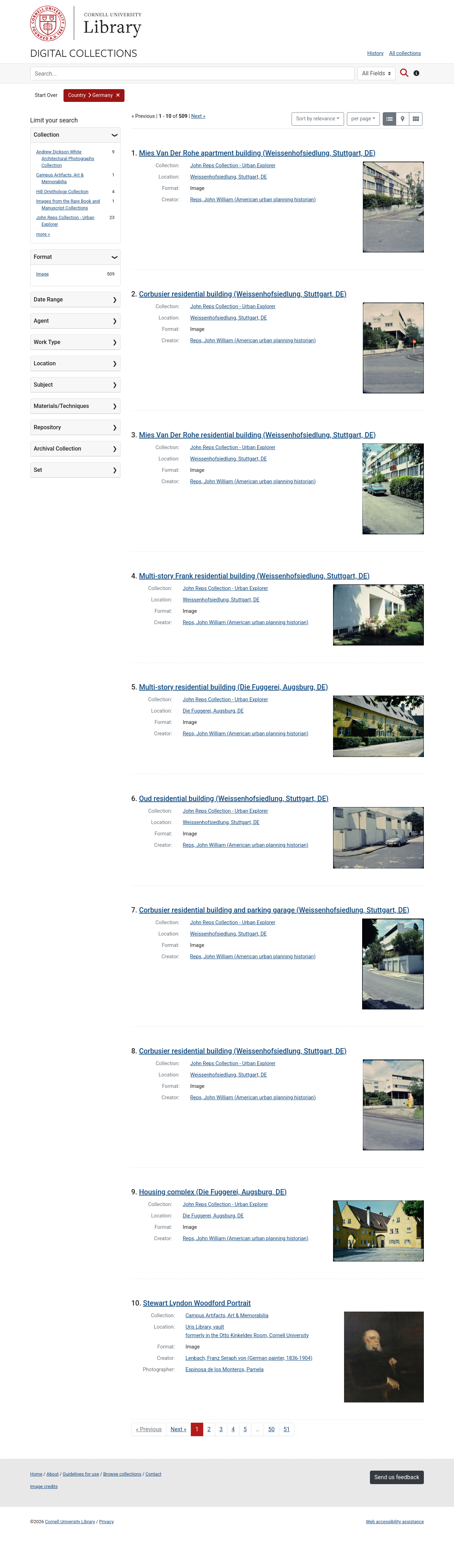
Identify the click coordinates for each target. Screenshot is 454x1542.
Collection (46, 134)
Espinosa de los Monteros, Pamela (225, 1370)
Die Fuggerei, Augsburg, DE (213, 711)
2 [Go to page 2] (209, 1429)
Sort (315, 119)
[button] (93, 95)
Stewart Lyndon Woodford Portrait (197, 1303)
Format (43, 257)
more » (43, 234)
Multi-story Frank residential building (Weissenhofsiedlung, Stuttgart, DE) (254, 576)
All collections (405, 53)
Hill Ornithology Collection (62, 191)
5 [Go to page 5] (245, 1429)
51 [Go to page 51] (286, 1429)
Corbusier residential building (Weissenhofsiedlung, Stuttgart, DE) (243, 294)
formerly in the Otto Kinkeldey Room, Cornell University (247, 1336)
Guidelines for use (81, 1474)
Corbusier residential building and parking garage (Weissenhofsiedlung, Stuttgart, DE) (274, 910)
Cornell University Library (70, 1521)
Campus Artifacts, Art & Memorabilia (227, 1316)
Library (111, 23)
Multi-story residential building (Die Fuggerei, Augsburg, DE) (233, 687)
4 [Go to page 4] (233, 1429)
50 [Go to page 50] (271, 1429)
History (375, 53)
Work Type (47, 342)
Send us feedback (397, 1477)
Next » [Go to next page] (179, 1429)
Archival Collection (57, 448)
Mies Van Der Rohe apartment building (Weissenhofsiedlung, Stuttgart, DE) (257, 153)
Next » (198, 116)
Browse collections (122, 1474)
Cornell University (48, 23)
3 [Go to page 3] (221, 1429)
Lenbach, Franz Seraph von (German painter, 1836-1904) (249, 1358)
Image (42, 274)
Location (45, 363)
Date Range (48, 299)
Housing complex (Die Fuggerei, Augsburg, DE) (213, 1192)
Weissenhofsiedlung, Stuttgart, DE (228, 177)
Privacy (106, 1521)
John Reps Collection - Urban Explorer (232, 166)
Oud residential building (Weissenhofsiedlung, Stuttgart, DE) (233, 798)
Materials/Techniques (61, 406)
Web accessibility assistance (395, 1521)
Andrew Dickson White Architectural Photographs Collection (65, 158)
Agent (41, 320)
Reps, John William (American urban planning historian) (253, 200)
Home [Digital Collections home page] (36, 1474)
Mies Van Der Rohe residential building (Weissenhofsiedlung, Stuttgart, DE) (257, 435)
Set (38, 470)
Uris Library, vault (205, 1327)
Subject (43, 384)
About (52, 1474)
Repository (47, 427)
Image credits (44, 1486)
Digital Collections (83, 52)
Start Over (46, 95)
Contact (153, 1474)
